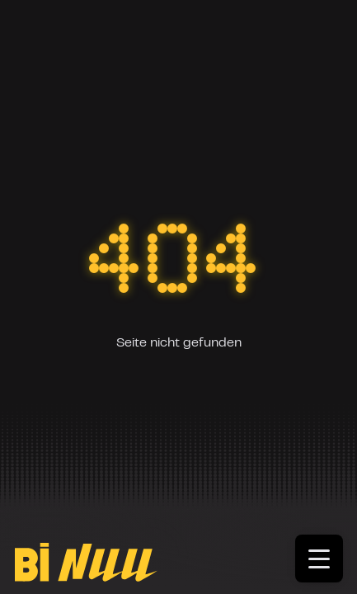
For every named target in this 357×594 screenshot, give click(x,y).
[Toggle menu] (326, 564)
